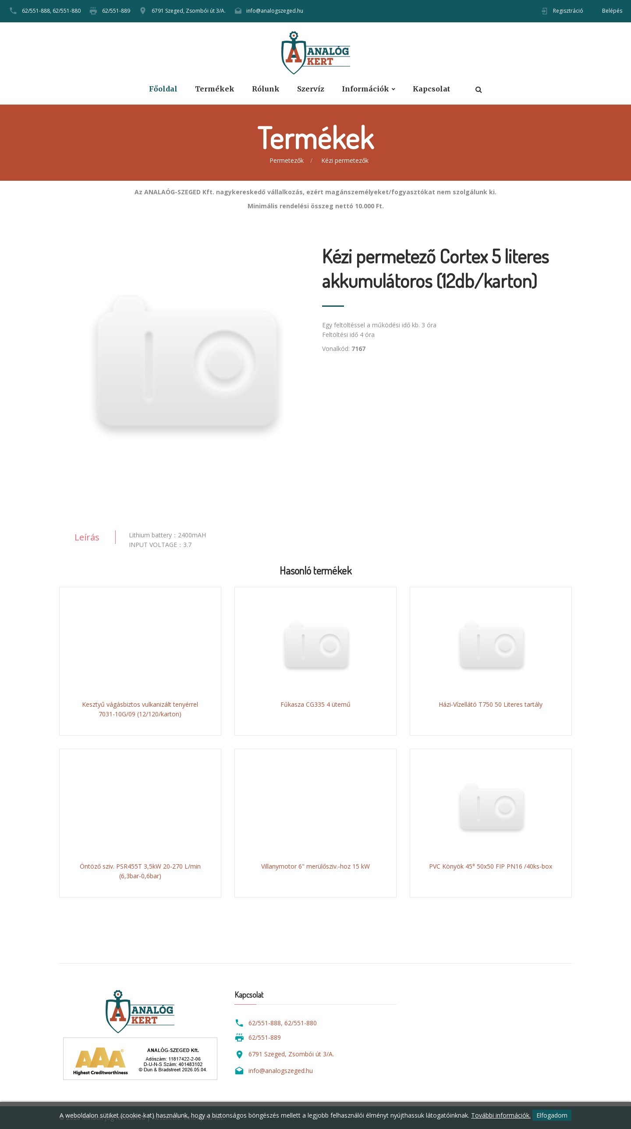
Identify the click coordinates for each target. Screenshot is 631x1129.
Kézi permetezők (345, 160)
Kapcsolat (431, 89)
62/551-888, (36, 10)
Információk (365, 89)
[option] (184, 368)
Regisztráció (568, 10)
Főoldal (163, 89)
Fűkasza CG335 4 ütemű (315, 704)
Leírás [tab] (86, 537)
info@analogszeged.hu (274, 10)
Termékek (214, 89)
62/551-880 (67, 10)
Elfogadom (551, 1115)
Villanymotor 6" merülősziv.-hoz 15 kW (315, 866)
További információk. (501, 1115)
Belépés (612, 10)
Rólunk (266, 89)
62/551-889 (116, 10)
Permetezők (286, 160)
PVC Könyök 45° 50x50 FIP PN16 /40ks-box (490, 866)
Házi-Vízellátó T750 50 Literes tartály (490, 704)
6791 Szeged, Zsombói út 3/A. (189, 10)
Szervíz (310, 89)
